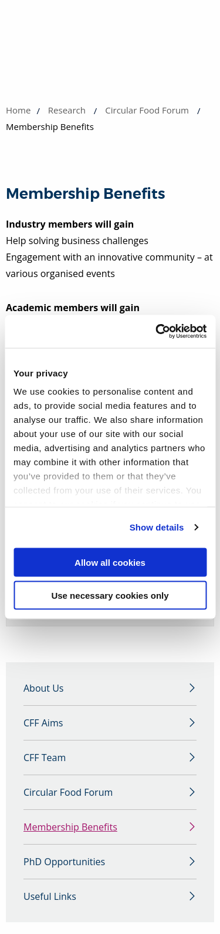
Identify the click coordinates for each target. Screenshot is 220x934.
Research (67, 110)
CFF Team (44, 757)
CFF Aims (43, 722)
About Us (43, 688)
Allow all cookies (110, 562)
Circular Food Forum (147, 110)
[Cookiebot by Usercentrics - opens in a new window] (157, 331)
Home (18, 110)
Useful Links (49, 896)
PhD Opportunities (64, 861)
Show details (157, 527)
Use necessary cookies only (109, 596)
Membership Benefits (70, 826)
